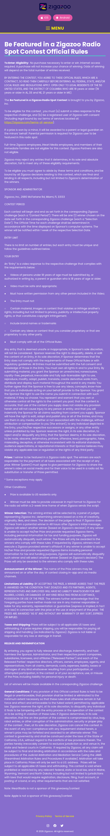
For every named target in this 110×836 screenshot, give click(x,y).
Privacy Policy (44, 816)
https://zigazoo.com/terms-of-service (28, 122)
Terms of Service (64, 816)
